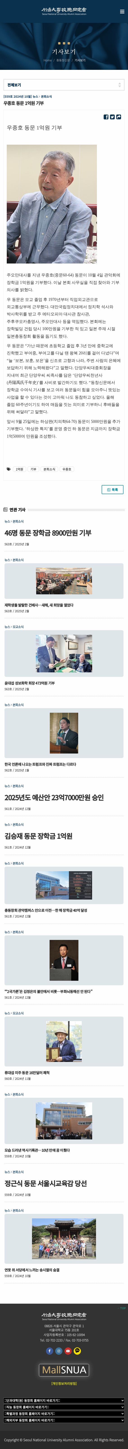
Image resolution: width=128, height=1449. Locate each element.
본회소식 (49, 469)
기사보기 (80, 60)
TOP (122, 1308)
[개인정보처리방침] (64, 1383)
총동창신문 (63, 60)
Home (47, 60)
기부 (33, 469)
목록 (112, 489)
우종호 (66, 469)
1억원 (19, 469)
